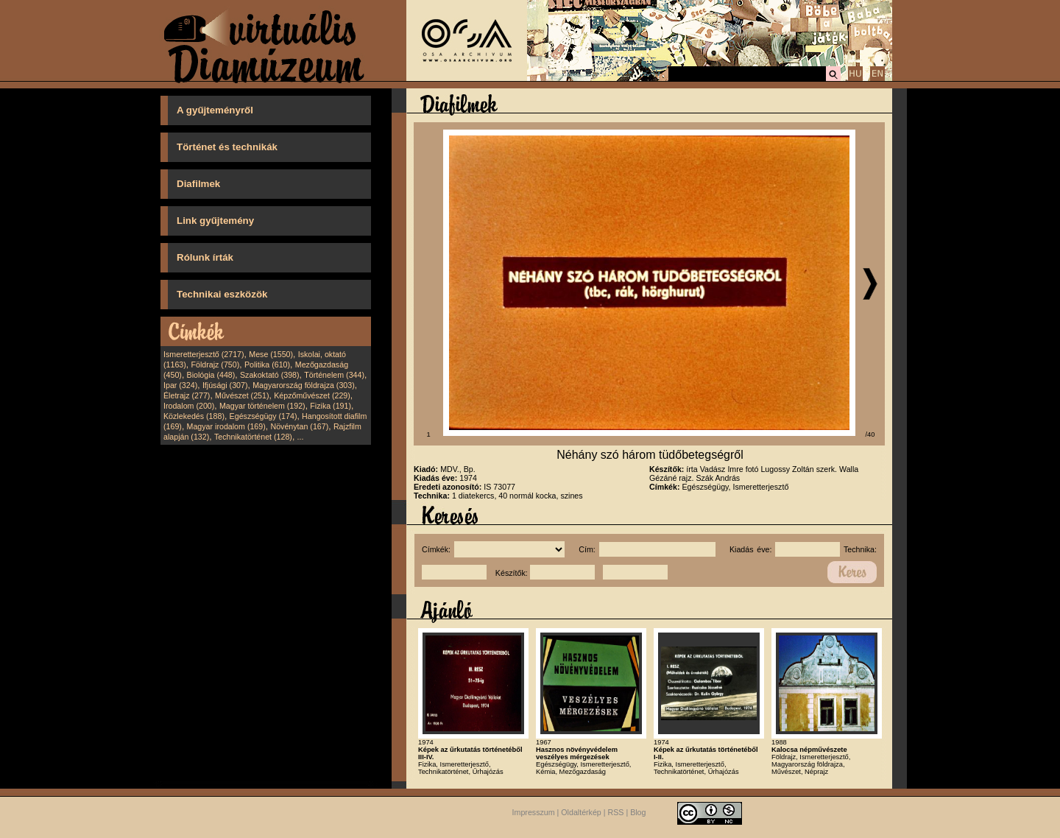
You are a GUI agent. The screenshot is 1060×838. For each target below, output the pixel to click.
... (300, 436)
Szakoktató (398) (270, 374)
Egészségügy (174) (263, 416)
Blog (638, 813)
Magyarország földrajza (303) (303, 385)
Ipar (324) (180, 385)
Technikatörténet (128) (253, 436)
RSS (616, 813)
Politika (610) (267, 364)
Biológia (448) (211, 374)
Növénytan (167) (299, 426)
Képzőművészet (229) (312, 395)
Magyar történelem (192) (262, 405)
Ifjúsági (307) (225, 385)
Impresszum (533, 813)
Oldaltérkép (581, 813)
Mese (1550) (271, 354)
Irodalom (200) (188, 405)
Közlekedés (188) (194, 416)
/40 (870, 434)
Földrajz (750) (215, 364)
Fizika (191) (330, 405)
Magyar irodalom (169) (226, 426)
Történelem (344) (334, 374)
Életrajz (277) (186, 395)
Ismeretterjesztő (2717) (203, 354)
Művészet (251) (242, 395)
